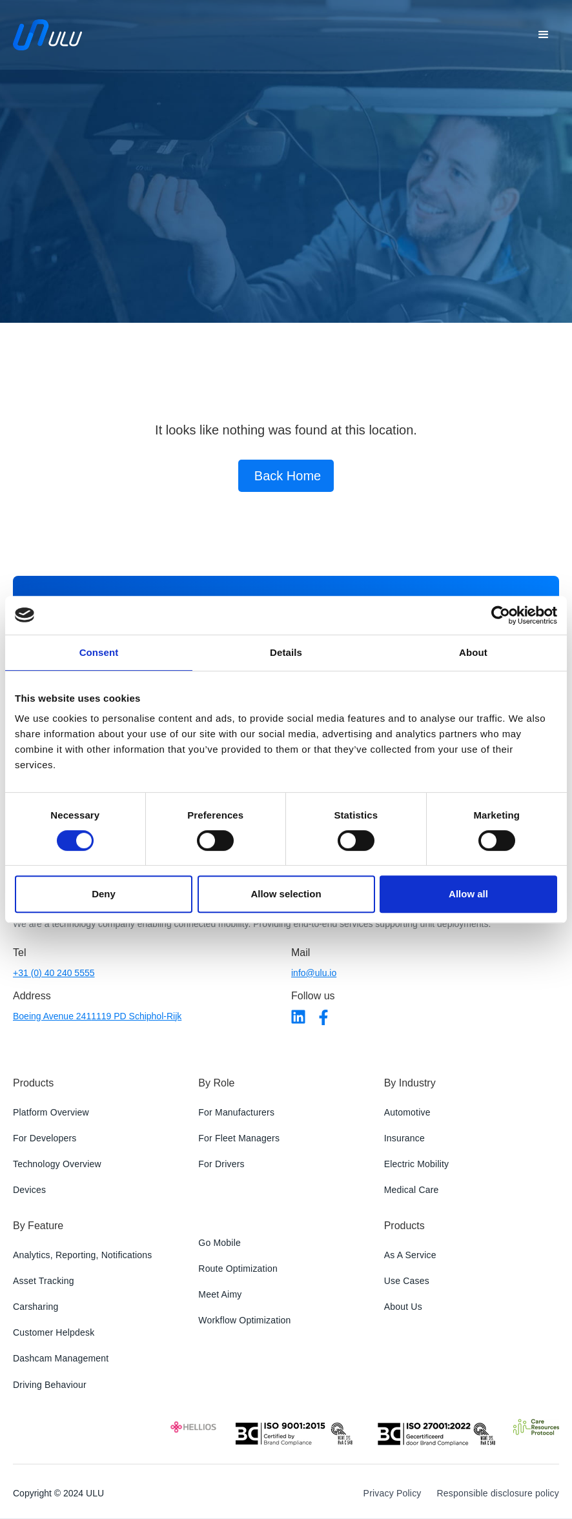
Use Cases (406, 1281)
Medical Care (411, 1190)
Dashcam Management (60, 1358)
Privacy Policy (392, 1493)
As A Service (410, 1255)
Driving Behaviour (50, 1385)
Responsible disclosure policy (498, 1493)
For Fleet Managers (239, 1138)
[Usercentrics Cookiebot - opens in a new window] (500, 615)
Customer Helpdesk (53, 1332)
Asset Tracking (43, 1281)
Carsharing (35, 1306)
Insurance (404, 1138)
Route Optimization (238, 1268)
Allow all (468, 893)
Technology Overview (57, 1164)
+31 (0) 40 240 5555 (54, 973)
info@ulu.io (313, 973)
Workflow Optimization (244, 1320)
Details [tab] (286, 652)
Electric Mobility (416, 1164)
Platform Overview (51, 1112)
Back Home (287, 476)
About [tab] (473, 652)
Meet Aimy (219, 1294)
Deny (104, 893)
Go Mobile (219, 1243)
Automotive (407, 1112)
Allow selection (285, 893)
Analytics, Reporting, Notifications (82, 1255)
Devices (29, 1190)
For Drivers (221, 1164)
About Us (403, 1306)
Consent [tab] (99, 652)
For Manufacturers (236, 1112)
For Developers (45, 1138)
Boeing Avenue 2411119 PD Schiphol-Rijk (97, 1016)
